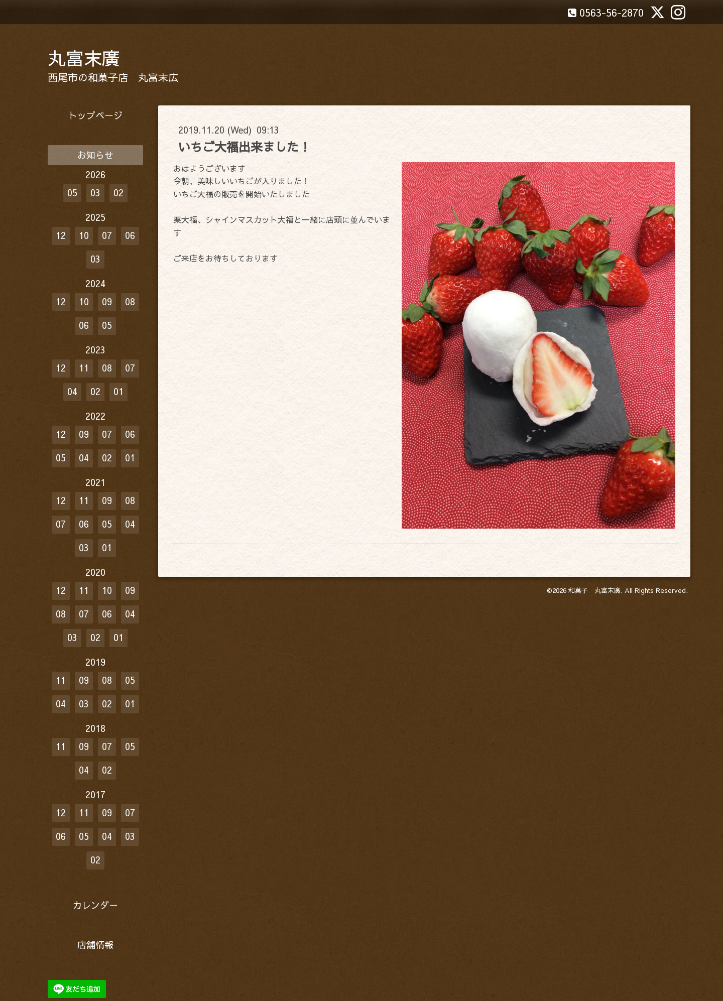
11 (84, 367)
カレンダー (95, 905)
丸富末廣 (84, 57)
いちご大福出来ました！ (244, 146)
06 (130, 235)
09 (107, 301)
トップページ (95, 115)
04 (72, 391)
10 (84, 235)
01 (118, 391)
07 (107, 235)
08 (130, 301)
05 (72, 192)
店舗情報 (95, 944)
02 (118, 192)
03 (95, 192)
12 (61, 235)
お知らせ (95, 155)
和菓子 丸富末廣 (594, 590)
